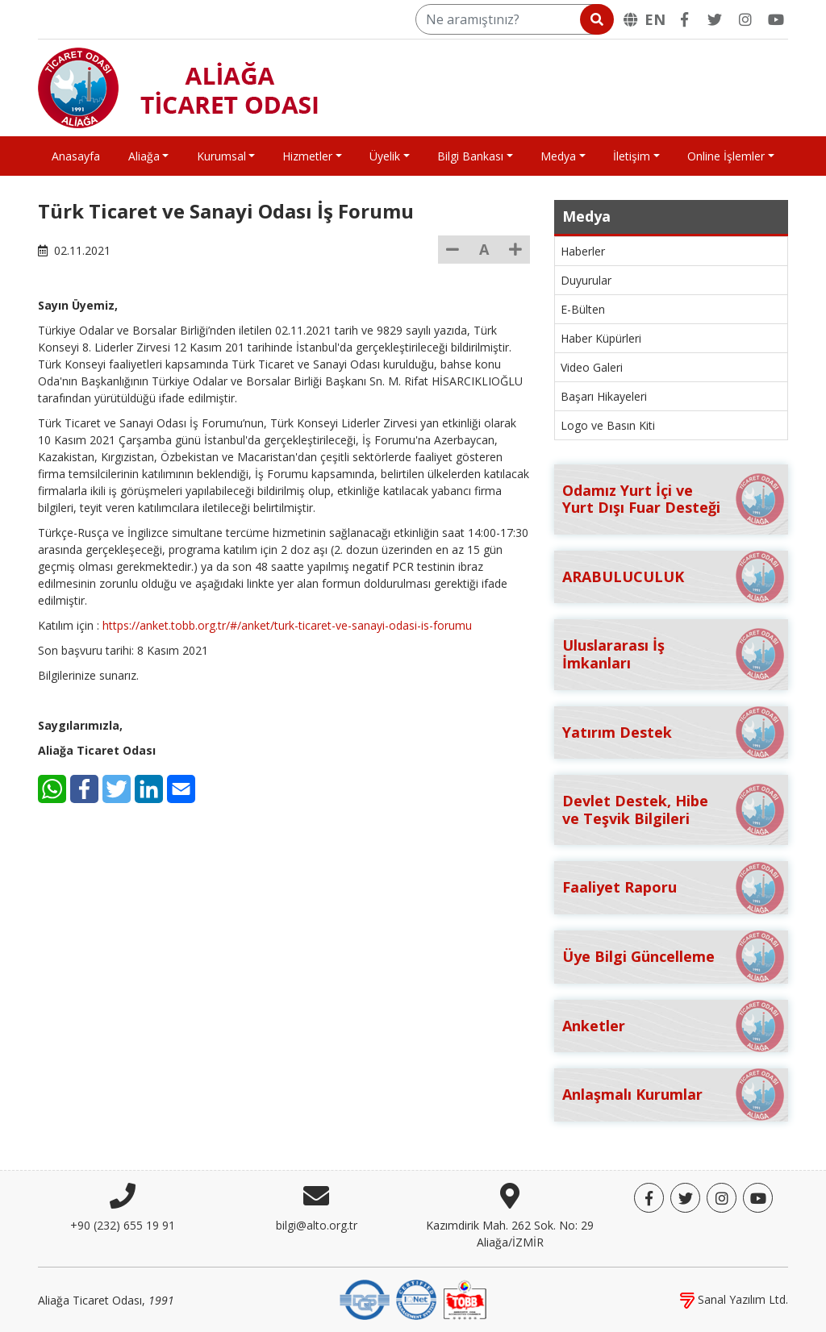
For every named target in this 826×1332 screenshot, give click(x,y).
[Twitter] (715, 19)
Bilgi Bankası (470, 156)
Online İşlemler (726, 156)
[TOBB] (464, 1298)
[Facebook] (684, 19)
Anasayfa (76, 156)
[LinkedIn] (149, 789)
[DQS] (365, 1298)
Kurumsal (221, 156)
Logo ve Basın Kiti (608, 425)
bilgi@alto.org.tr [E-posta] (316, 1225)
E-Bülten (583, 309)
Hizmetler (307, 156)
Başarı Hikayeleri (604, 396)
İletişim (631, 156)
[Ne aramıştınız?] (513, 19)
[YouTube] (776, 19)
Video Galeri (592, 367)
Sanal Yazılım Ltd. (734, 1299)
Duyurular (586, 280)
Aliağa (144, 156)
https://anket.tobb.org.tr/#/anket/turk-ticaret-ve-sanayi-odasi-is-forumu (287, 625)
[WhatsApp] (52, 789)
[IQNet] (416, 1298)
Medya (558, 156)
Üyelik (384, 156)
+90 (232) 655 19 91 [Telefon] (122, 1225)
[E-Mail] (181, 789)
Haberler (583, 251)
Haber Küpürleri (601, 338)
